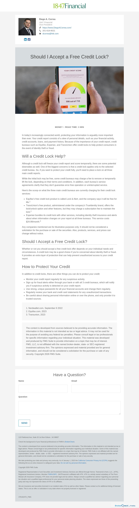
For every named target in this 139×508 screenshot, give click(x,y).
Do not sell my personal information (73, 463)
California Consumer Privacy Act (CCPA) (93, 460)
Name (21, 381)
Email (74, 381)
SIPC (55, 474)
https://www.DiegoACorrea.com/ (55, 27)
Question (22, 397)
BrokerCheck (69, 442)
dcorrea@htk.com (49, 33)
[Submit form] (24, 423)
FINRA (50, 474)
